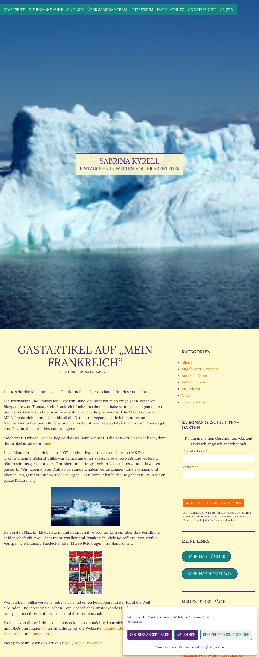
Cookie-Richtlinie (166, 647)
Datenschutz (170, 9)
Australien (40, 633)
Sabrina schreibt (196, 402)
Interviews (191, 388)
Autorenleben (193, 382)
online (49, 443)
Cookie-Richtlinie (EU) (210, 9)
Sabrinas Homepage (210, 573)
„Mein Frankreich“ (87, 643)
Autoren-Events (195, 375)
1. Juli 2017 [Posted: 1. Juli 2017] (68, 372)
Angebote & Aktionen (200, 369)
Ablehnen (186, 634)
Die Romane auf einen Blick (56, 9)
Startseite (14, 9)
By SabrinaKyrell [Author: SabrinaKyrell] (95, 372)
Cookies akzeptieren (149, 634)
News (186, 395)
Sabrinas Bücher (206, 556)
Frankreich (14, 633)
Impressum (217, 647)
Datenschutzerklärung (193, 647)
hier (133, 438)
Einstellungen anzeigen (226, 634)
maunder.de (112, 628)
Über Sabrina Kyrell (107, 9)
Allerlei (188, 362)
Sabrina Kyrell (129, 161)
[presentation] (218, 487)
